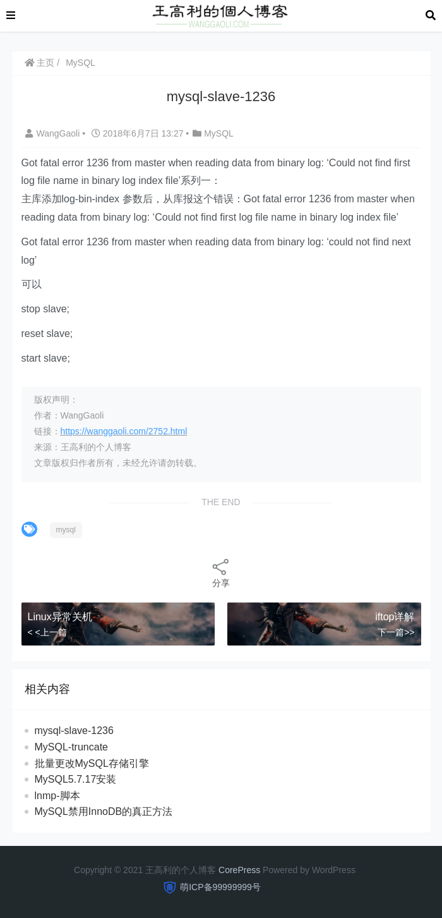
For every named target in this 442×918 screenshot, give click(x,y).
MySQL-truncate (71, 747)
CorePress (239, 870)
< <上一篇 (47, 632)
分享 (221, 572)
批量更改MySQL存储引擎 (92, 763)
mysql (66, 529)
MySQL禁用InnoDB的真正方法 (104, 811)
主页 (40, 63)
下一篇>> (396, 632)
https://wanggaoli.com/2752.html (124, 431)
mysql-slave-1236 (74, 730)
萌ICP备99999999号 (220, 887)
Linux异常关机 (60, 616)
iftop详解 (394, 616)
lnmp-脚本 (57, 795)
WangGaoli (54, 133)
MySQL (80, 63)
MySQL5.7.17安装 (76, 779)
